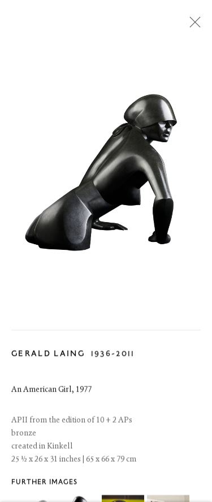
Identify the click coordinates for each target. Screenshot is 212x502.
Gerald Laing (48, 356)
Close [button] (192, 25)
